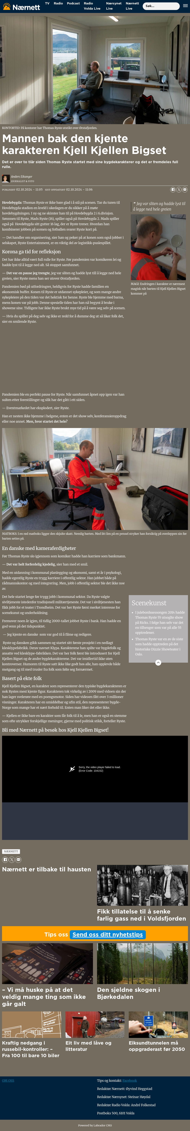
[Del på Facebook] (173, 189)
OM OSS (8, 1081)
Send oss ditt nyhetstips (108, 935)
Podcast (73, 3)
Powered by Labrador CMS (95, 1125)
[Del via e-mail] (185, 189)
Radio (58, 3)
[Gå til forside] (21, 6)
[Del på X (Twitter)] (179, 189)
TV (47, 3)
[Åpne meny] (185, 6)
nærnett (11, 851)
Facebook (129, 1081)
